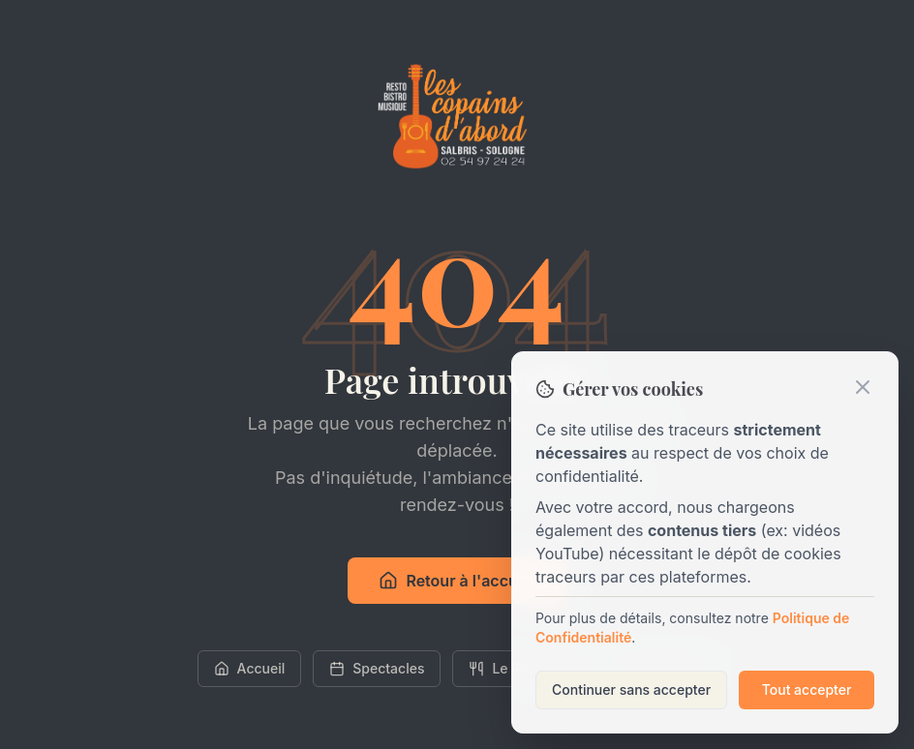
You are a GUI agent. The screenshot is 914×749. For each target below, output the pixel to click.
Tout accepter (807, 689)
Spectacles (376, 668)
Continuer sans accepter (631, 689)
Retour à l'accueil (456, 580)
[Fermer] (862, 387)
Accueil (250, 668)
